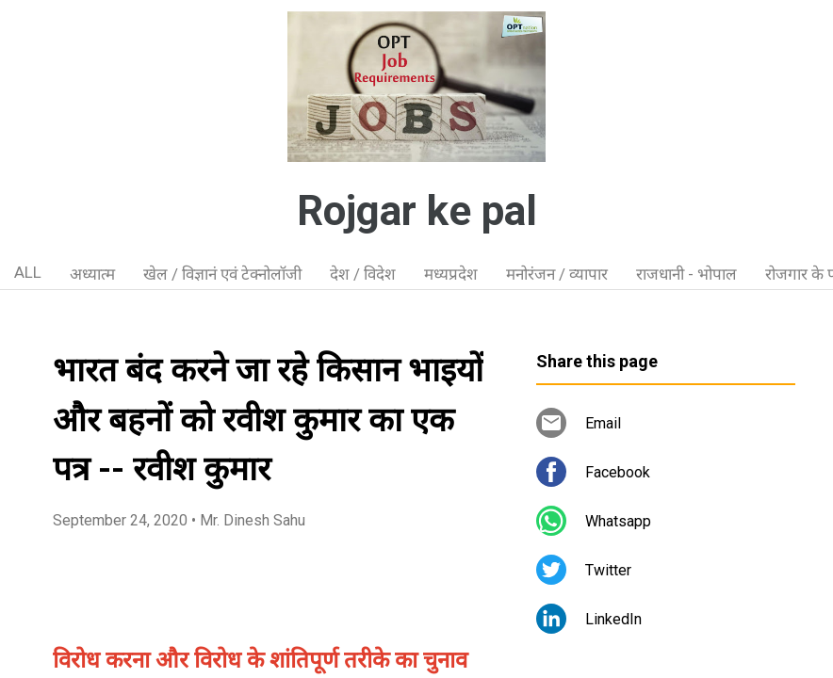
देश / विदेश (363, 274)
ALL (27, 272)
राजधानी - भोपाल (686, 274)
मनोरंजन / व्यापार (557, 274)
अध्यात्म (92, 274)
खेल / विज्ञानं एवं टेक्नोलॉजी (222, 274)
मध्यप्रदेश (451, 274)
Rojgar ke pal (417, 210)
